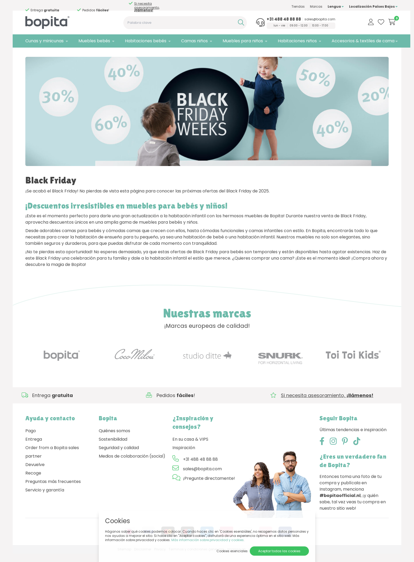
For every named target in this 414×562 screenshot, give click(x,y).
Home (30, 54)
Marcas (307, 6)
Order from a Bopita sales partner (52, 460)
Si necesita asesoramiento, (42, 6)
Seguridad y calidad (119, 456)
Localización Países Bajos (364, 6)
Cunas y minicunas (44, 41)
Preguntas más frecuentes (53, 490)
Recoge (33, 481)
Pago (30, 439)
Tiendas (289, 6)
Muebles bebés (93, 41)
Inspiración (183, 456)
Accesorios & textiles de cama (354, 41)
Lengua (327, 6)
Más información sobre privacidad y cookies (207, 540)
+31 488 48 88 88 (276, 19)
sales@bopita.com (312, 19)
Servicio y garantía (44, 498)
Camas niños (190, 41)
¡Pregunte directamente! (209, 487)
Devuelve (35, 473)
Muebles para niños (237, 41)
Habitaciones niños (289, 41)
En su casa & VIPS (190, 448)
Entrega (33, 448)
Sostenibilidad (113, 448)
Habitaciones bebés (142, 41)
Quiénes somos (114, 439)
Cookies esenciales (232, 551)
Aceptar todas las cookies (279, 551)
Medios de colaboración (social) (132, 465)
